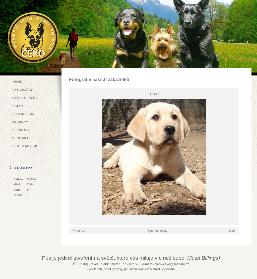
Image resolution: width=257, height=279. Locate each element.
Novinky (20, 122)
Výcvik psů (22, 90)
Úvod (17, 82)
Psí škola (21, 106)
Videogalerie (25, 146)
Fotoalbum (23, 114)
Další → (234, 231)
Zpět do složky (157, 231)
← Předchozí (77, 231)
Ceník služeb (25, 98)
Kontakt (20, 138)
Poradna (21, 130)
